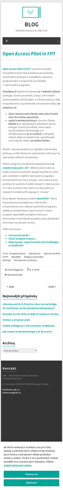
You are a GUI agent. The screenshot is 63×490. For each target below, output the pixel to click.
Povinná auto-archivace (25, 260)
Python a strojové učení (16, 319)
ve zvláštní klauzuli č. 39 (28, 165)
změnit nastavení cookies (18, 465)
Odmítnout (31, 482)
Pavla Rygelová (15, 269)
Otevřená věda (15, 274)
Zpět (10, 286)
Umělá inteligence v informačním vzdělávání (29, 325)
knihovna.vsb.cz (11, 389)
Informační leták (18, 235)
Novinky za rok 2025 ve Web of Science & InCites (31, 314)
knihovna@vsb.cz (12, 392)
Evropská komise (17, 253)
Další (52, 286)
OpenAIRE (42, 198)
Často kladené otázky (21, 238)
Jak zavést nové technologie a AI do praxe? (27, 331)
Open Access (34, 253)
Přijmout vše (31, 474)
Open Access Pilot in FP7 (16, 68)
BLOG (32, 24)
